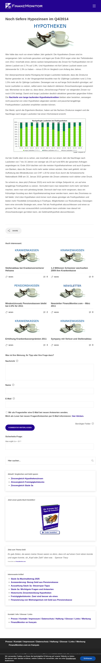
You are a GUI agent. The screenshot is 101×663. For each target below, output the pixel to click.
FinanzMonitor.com (21, 561)
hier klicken (77, 416)
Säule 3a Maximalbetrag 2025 (25, 579)
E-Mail (10, 398)
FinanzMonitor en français (24, 622)
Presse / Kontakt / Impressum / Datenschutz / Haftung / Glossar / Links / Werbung (51, 619)
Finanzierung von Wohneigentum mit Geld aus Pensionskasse (41, 600)
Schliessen (88, 658)
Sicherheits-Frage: (13, 437)
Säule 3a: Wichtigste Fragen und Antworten (32, 589)
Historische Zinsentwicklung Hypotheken (31, 593)
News (11, 277)
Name (9, 385)
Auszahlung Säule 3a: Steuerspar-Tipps (30, 586)
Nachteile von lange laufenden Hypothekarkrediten (34, 97)
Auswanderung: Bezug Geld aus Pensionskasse (34, 582)
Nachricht (11, 361)
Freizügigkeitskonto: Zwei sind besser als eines (34, 596)
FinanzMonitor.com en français (24, 645)
